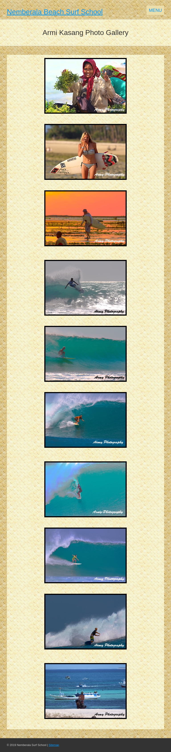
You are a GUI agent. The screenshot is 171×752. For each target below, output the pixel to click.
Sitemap (54, 745)
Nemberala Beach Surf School (55, 12)
